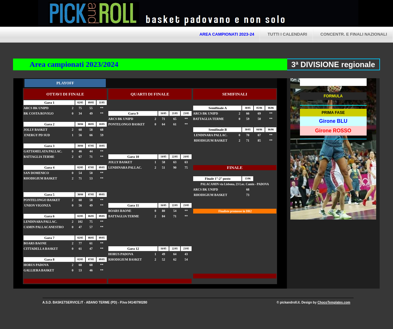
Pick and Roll (257, 14)
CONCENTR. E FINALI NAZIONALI (354, 34)
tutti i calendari (287, 34)
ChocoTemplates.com (333, 302)
